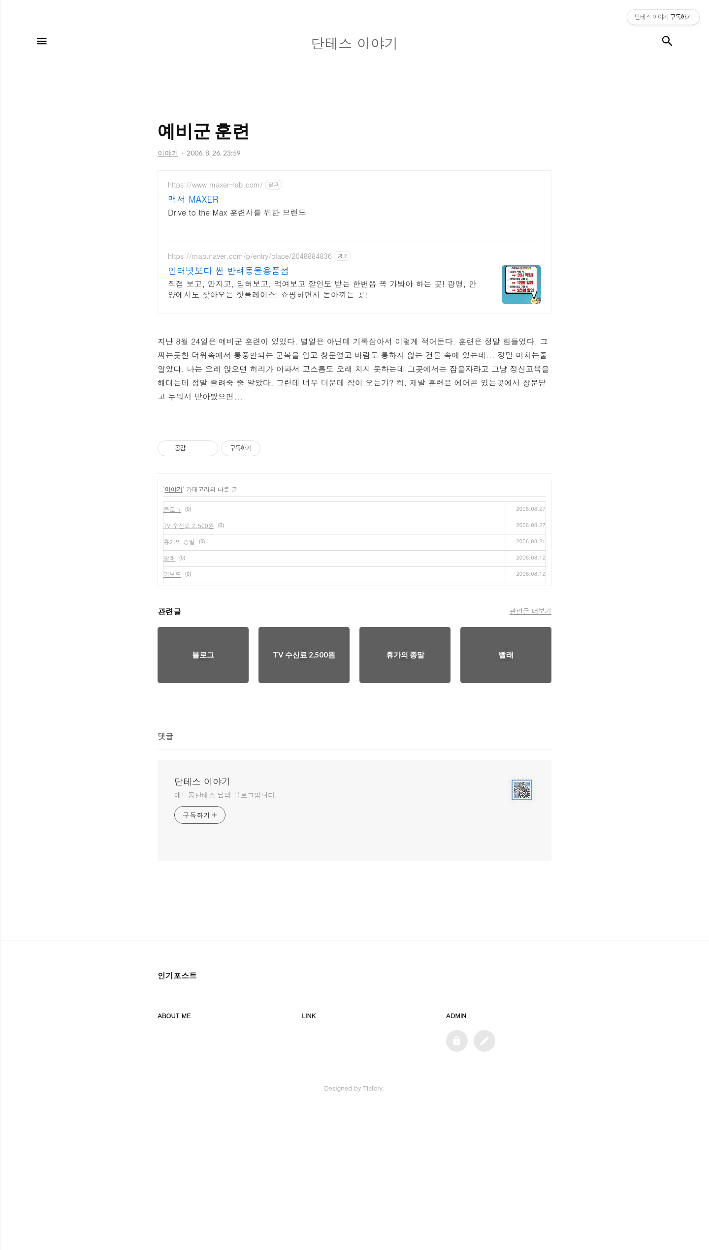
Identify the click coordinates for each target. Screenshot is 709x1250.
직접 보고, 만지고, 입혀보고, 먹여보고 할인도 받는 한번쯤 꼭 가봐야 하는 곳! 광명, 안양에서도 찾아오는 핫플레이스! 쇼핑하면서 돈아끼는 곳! (322, 289)
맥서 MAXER (193, 199)
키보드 (172, 712)
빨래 (169, 695)
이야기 (174, 627)
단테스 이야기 (202, 919)
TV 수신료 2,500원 (188, 663)
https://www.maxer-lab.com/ (215, 185)
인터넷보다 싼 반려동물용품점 (228, 271)
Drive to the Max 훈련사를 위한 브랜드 (237, 212)
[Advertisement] (354, 482)
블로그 (172, 647)
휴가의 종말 (179, 679)
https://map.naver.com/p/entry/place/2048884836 (250, 256)
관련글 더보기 (530, 748)
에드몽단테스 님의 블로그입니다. (225, 933)
